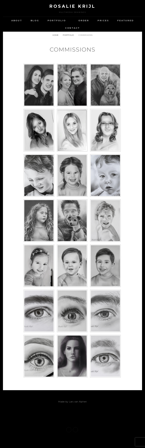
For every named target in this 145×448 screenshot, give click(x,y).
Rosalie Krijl (72, 6)
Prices (103, 20)
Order (83, 20)
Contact (72, 28)
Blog (35, 20)
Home (56, 35)
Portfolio (57, 20)
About (16, 20)
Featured (125, 20)
